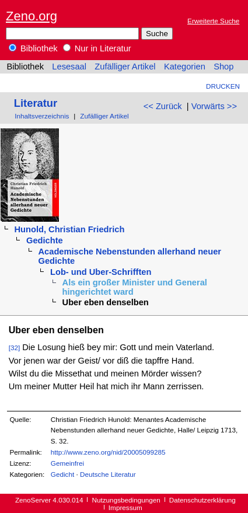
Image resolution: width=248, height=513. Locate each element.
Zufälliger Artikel (125, 66)
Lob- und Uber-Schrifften (100, 272)
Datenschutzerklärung (202, 500)
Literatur (35, 103)
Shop (223, 66)
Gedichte (44, 240)
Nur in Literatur (97, 48)
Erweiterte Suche (213, 21)
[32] (14, 347)
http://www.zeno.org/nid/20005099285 (108, 452)
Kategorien (184, 66)
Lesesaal (69, 66)
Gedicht (62, 474)
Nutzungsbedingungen (126, 500)
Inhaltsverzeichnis (42, 116)
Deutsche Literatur (108, 474)
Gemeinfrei (67, 463)
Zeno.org (31, 16)
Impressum (125, 507)
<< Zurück (163, 106)
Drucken (223, 86)
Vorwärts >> (214, 106)
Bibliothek (33, 48)
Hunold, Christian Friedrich (69, 229)
